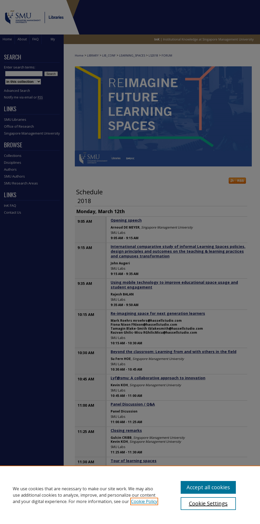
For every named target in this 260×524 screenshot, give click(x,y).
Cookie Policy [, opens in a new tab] (144, 501)
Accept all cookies (208, 487)
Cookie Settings (208, 503)
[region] (130, 495)
